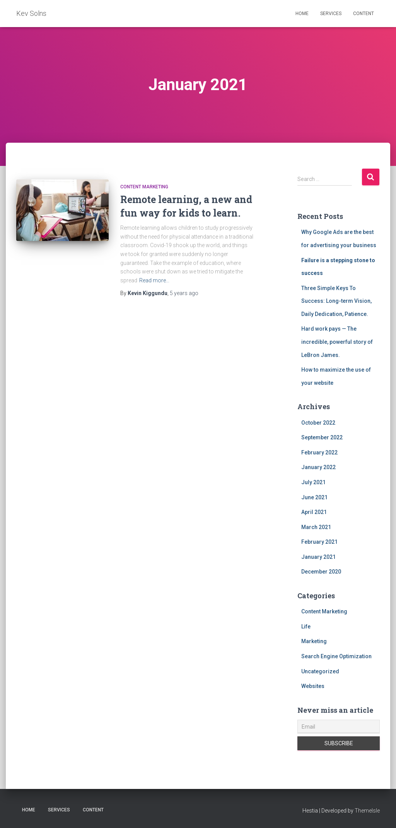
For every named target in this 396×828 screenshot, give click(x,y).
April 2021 (314, 512)
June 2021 (314, 497)
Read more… (154, 280)
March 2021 (316, 527)
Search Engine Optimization (336, 656)
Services (330, 13)
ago (184, 293)
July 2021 (313, 482)
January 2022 (318, 467)
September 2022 (322, 437)
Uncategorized (320, 671)
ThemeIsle (367, 811)
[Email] (338, 727)
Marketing (314, 641)
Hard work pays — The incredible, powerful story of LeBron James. (337, 342)
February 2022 (319, 452)
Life (306, 626)
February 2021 (319, 542)
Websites (312, 686)
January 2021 (318, 557)
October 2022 (318, 423)
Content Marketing (144, 187)
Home (302, 13)
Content (363, 13)
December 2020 (321, 572)
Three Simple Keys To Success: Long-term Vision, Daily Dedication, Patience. (336, 301)
